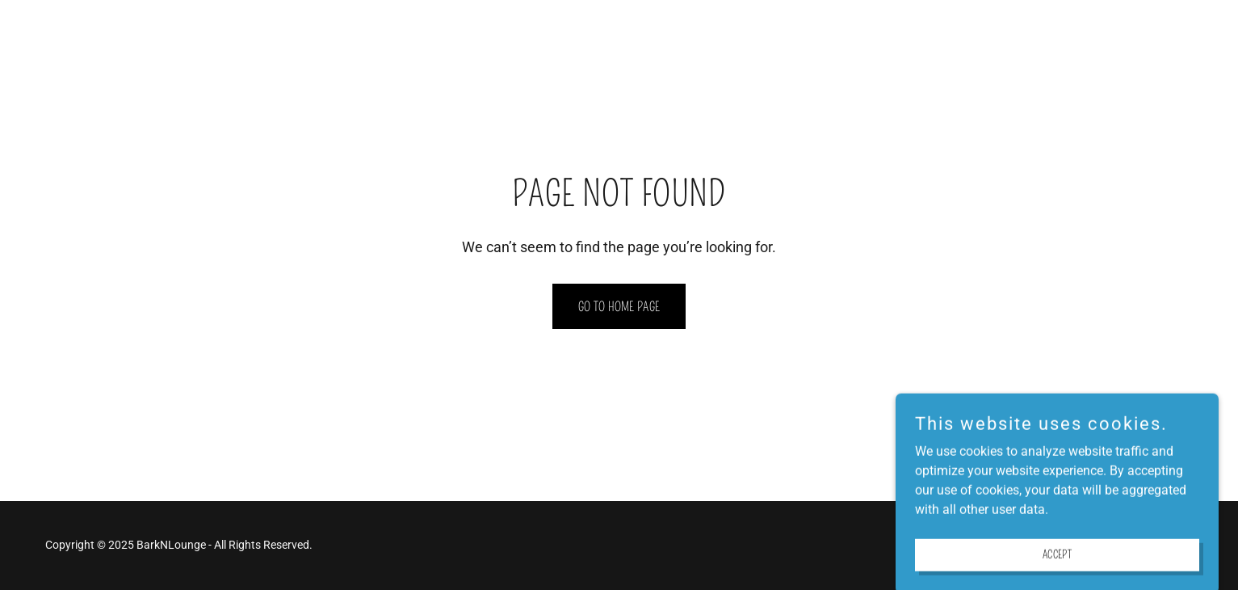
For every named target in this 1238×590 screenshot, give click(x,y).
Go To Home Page (619, 306)
